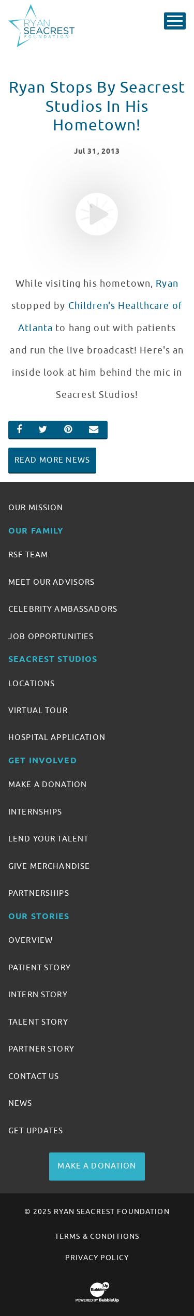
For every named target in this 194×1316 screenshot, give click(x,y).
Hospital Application (57, 737)
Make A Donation (47, 784)
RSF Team (28, 555)
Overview (30, 940)
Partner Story (41, 1049)
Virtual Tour (38, 710)
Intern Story (38, 994)
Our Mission (36, 507)
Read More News (52, 460)
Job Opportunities (51, 636)
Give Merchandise (49, 866)
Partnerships (38, 893)
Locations (31, 683)
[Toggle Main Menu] (175, 20)
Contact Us (33, 1076)
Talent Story (38, 1022)
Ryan (167, 283)
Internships (35, 812)
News (20, 1103)
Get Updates (36, 1131)
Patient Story (39, 968)
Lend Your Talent (48, 839)
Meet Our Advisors (51, 582)
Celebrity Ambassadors (62, 609)
